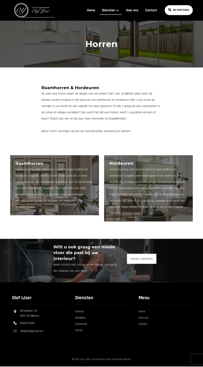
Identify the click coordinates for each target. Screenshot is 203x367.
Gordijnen (80, 318)
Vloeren (79, 312)
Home (142, 312)
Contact (143, 324)
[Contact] (141, 259)
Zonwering (81, 324)
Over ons (144, 318)
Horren (79, 330)
